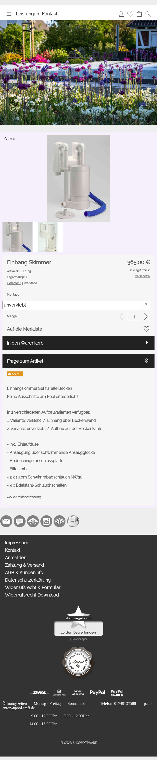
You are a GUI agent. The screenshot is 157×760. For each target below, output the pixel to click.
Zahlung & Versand (24, 565)
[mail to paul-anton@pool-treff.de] (6, 521)
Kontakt (49, 13)
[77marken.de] (19, 521)
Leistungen (27, 13)
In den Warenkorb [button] (25, 343)
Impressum (16, 542)
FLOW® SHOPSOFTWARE (79, 743)
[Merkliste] (130, 14)
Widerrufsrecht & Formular (32, 587)
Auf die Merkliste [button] (24, 329)
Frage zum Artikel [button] (25, 361)
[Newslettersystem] (73, 521)
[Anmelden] (121, 14)
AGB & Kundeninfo (24, 572)
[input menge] (134, 316)
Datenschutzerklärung (28, 580)
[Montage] (76, 305)
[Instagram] (46, 521)
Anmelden (15, 557)
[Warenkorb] (139, 14)
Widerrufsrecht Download (32, 595)
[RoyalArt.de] (33, 521)
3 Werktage (22, 283)
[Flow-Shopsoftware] (60, 521)
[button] (9, 14)
